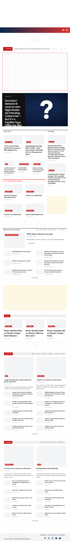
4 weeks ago (50, 338)
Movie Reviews (24, 164)
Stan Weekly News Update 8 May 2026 (47, 468)
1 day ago (51, 185)
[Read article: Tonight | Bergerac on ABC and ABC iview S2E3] (7, 412)
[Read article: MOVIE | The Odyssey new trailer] (7, 262)
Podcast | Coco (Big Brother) (33, 195)
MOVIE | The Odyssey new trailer (21, 261)
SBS (39, 353)
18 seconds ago (8, 384)
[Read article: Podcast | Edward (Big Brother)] (34, 208)
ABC (36, 353)
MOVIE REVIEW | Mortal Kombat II (21, 251)
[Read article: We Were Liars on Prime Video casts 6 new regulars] (40, 482)
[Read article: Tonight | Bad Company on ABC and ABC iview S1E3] (40, 412)
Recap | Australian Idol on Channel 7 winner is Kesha (56, 333)
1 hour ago (15, 398)
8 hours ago (7, 152)
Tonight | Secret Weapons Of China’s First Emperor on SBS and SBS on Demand (55, 403)
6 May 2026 (16, 274)
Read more (32, 243)
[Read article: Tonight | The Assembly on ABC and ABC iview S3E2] (40, 420)
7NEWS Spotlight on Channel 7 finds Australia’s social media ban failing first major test (55, 394)
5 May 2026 (16, 263)
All (37, 229)
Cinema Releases (11, 235)
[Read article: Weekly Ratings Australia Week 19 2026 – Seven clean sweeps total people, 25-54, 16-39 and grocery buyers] (34, 139)
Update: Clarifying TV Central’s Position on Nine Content (38, 169)
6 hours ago (15, 407)
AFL (6, 164)
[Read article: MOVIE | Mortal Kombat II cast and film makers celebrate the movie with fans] (39, 262)
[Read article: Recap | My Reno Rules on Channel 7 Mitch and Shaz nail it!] (35, 323)
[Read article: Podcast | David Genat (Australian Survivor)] (13, 189)
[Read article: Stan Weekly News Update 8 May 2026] (51, 456)
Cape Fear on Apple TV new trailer (22, 490)
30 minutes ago (40, 382)
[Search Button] (67, 30)
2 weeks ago (36, 173)
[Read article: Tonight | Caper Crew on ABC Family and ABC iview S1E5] (7, 420)
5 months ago (29, 197)
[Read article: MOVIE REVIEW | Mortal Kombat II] (7, 253)
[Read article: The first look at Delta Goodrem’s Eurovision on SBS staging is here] (13, 139)
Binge (48, 442)
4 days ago (21, 171)
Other (28, 142)
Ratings (51, 141)
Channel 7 (8, 326)
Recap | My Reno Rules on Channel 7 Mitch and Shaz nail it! (35, 333)
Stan (44, 442)
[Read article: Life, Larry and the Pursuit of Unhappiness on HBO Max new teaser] (7, 482)
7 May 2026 (16, 254)
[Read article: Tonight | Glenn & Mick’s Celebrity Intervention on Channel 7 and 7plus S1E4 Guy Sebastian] (7, 394)
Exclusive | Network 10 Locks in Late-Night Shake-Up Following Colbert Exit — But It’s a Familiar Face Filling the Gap (13, 113)
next (19, 124)
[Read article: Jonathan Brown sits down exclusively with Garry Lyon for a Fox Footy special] (10, 163)
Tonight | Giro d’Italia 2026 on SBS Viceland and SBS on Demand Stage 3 (22, 403)
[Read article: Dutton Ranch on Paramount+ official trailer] (40, 515)
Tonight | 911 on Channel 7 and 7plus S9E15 (48, 380)
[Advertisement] (35, 13)
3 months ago (8, 199)
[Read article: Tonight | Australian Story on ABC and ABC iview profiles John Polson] (19, 367)
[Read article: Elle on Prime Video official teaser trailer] (7, 515)
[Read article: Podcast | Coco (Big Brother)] (34, 189)
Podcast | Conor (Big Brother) (12, 214)
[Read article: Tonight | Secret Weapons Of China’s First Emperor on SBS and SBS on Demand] (40, 403)
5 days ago (7, 338)
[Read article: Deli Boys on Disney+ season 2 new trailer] (7, 499)
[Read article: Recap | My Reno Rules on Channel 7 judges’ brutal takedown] (13, 323)
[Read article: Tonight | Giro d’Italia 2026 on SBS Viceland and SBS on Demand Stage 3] (7, 403)
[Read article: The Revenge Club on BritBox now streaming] (40, 499)
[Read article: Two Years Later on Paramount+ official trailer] (19, 456)
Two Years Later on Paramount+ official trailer (17, 468)
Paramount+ (61, 442)
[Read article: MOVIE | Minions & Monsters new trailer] (14, 240)
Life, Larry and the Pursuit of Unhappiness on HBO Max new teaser (21, 482)
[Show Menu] (63, 30)
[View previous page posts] (22, 221)
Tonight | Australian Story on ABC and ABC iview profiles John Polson (32, 49)
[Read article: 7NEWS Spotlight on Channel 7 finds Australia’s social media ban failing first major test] (40, 394)
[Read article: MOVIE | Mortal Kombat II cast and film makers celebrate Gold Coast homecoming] (39, 253)
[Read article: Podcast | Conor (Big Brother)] (13, 208)
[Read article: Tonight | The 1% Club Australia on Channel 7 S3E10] (40, 428)
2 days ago (7, 175)
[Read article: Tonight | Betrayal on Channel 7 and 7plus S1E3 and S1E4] (7, 428)
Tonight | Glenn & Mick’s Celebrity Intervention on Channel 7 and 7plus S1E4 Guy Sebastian (22, 394)
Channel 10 (8, 96)
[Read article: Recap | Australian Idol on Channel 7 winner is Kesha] (56, 323)
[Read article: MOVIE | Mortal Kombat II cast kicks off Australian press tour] (7, 272)
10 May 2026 (31, 236)
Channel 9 (37, 164)
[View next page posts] (25, 221)
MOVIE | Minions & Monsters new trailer (40, 234)
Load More (34, 278)
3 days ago (39, 470)
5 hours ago (48, 398)
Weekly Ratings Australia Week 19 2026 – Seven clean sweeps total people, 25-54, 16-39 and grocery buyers (34, 150)
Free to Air (8, 142)
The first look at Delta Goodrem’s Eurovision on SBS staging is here (12, 148)
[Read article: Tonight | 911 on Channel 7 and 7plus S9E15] (51, 367)
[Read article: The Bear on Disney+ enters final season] (7, 507)
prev (8, 124)
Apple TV (53, 442)
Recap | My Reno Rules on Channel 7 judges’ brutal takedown (13, 333)
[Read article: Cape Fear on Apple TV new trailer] (7, 492)
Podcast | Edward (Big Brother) (34, 214)
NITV (63, 353)
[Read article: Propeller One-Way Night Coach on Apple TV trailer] (40, 507)
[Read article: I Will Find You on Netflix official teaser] (40, 492)
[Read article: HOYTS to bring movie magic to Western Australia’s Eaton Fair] (39, 272)
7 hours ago (48, 407)
